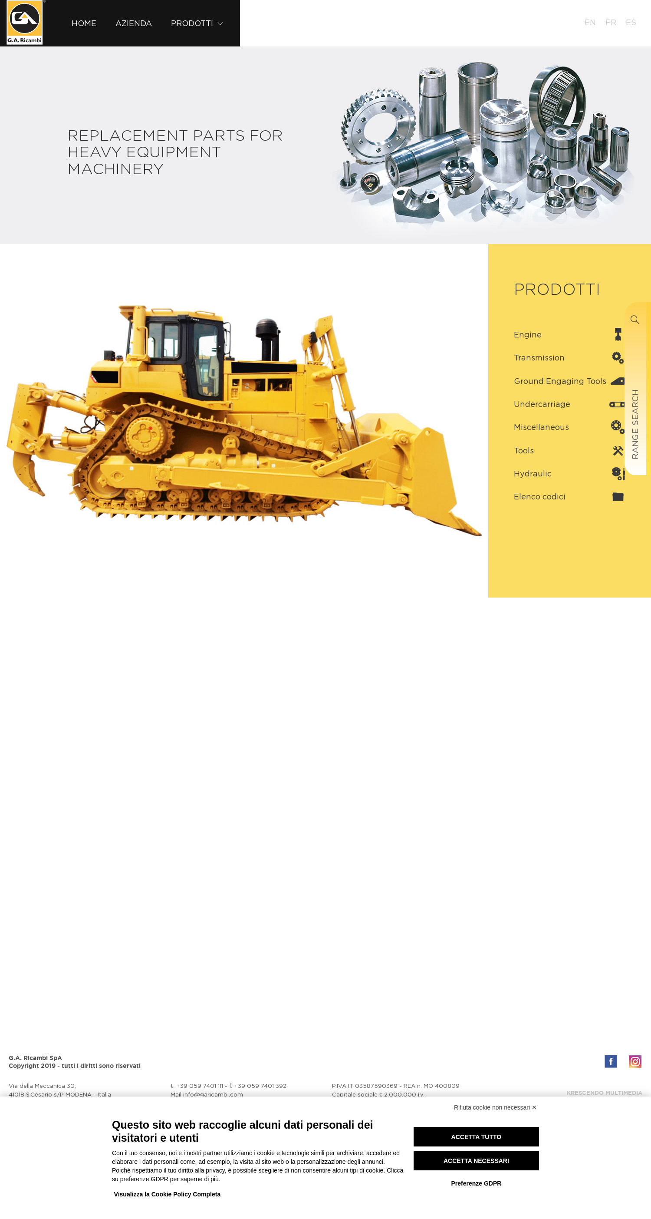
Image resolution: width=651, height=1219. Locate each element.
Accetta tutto (476, 1136)
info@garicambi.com (213, 1094)
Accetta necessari (476, 1160)
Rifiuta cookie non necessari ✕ (495, 1107)
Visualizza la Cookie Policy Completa (167, 1194)
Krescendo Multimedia (604, 1092)
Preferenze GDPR (476, 1183)
